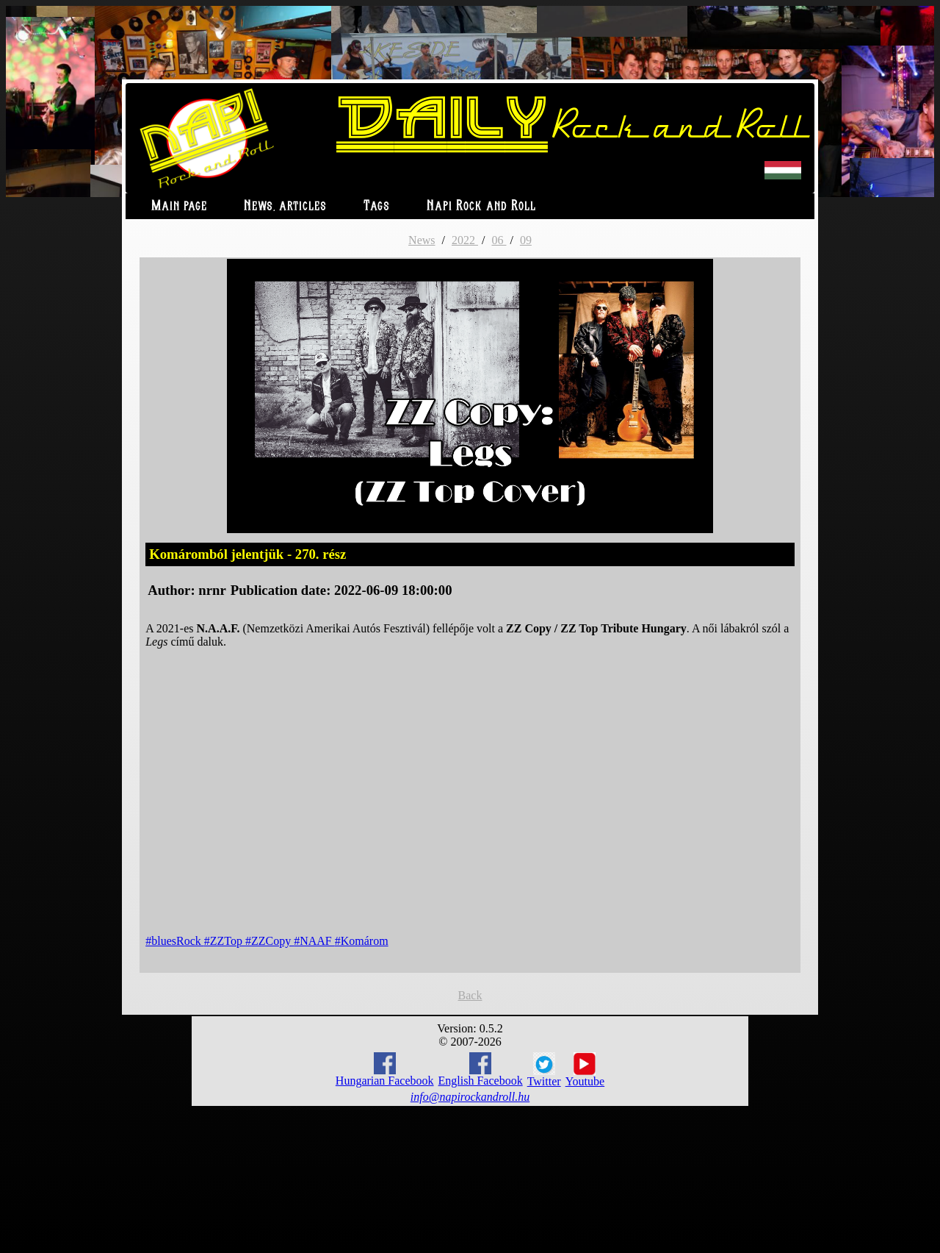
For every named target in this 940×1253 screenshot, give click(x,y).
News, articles (285, 206)
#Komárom (361, 941)
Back (470, 995)
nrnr (211, 590)
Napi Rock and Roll (481, 206)
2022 (465, 240)
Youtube (585, 1070)
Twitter (544, 1070)
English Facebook (480, 1069)
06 (498, 240)
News (421, 240)
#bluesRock (174, 941)
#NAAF (314, 941)
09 (526, 240)
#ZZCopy (269, 941)
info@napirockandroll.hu (470, 1096)
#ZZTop (224, 941)
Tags (377, 206)
